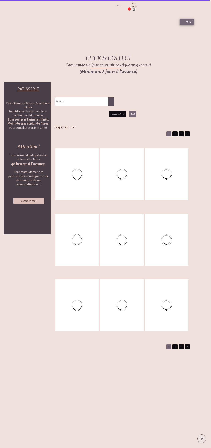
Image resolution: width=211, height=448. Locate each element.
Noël (132, 114)
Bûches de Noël (117, 114)
